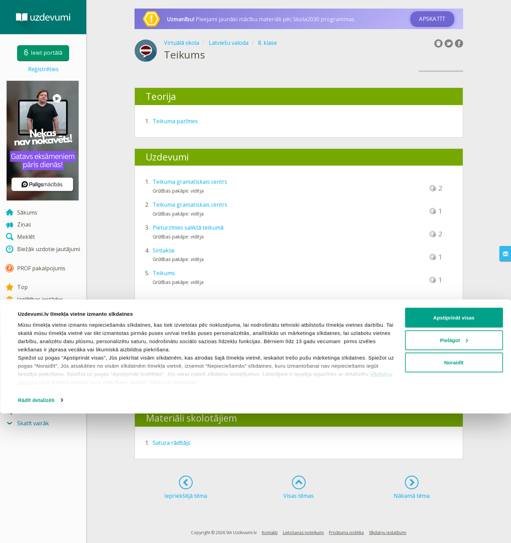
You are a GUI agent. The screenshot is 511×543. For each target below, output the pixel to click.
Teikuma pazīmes (175, 121)
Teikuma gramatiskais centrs (190, 181)
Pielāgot (454, 470)
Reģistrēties (43, 69)
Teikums (164, 273)
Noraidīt (454, 492)
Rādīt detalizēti (36, 529)
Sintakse (164, 250)
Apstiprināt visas (454, 447)
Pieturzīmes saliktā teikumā (188, 227)
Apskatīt (432, 19)
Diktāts (162, 346)
